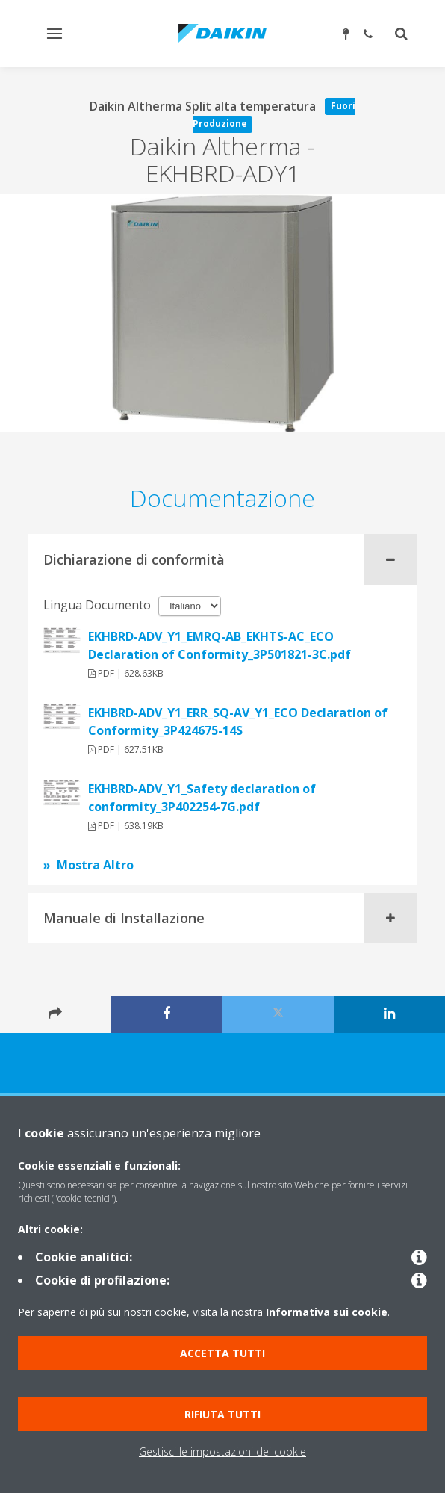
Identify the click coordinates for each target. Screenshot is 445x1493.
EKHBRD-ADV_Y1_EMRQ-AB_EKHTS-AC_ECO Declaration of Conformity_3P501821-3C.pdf (219, 645)
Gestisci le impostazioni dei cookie (222, 1451)
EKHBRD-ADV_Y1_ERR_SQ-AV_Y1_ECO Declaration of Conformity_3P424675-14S (238, 721)
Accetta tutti (222, 1353)
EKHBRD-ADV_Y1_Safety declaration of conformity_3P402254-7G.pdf (202, 797)
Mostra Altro (95, 865)
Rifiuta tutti (222, 1414)
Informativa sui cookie (327, 1312)
